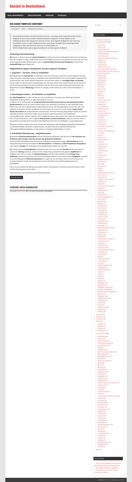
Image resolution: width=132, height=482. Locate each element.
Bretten (100, 91)
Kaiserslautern (103, 159)
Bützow (100, 367)
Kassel (100, 164)
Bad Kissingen (102, 74)
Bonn (99, 87)
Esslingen (101, 124)
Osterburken (102, 433)
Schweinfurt (102, 248)
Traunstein (101, 261)
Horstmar (101, 407)
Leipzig (100, 184)
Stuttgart (101, 254)
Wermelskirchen (103, 442)
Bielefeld (101, 78)
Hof (99, 153)
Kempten (101, 166)
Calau (99, 98)
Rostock (100, 234)
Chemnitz (101, 102)
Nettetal (100, 204)
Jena (99, 157)
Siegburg (101, 440)
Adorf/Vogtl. (102, 49)
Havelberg (101, 146)
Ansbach (101, 63)
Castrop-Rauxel (103, 100)
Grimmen (101, 400)
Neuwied (101, 431)
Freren (100, 389)
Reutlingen (101, 226)
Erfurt (100, 118)
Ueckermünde (103, 270)
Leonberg (101, 420)
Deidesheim (102, 109)
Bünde (100, 96)
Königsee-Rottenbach (105, 173)
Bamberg (101, 76)
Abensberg (101, 336)
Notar (98, 321)
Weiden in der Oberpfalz (106, 292)
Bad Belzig (101, 350)
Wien (98, 450)
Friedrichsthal (102, 392)
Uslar (99, 276)
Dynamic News (119, 480)
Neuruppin (101, 206)
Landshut (101, 181)
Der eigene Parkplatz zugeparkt (107, 468)
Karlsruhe (101, 162)
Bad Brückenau (103, 67)
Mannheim (101, 195)
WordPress (108, 480)
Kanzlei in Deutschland (27, 6)
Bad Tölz (100, 359)
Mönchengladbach (104, 197)
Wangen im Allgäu (104, 289)
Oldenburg (101, 215)
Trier (99, 263)
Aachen (100, 45)
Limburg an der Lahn (105, 186)
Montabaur (102, 427)
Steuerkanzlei (101, 334)
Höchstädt (101, 405)
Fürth (99, 133)
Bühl (99, 93)
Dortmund (101, 378)
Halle (99, 142)
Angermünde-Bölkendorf (106, 58)
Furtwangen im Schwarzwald (108, 396)
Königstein (100, 319)
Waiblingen (101, 283)
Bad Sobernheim (103, 356)
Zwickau (100, 447)
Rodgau (100, 438)
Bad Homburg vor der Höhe (107, 71)
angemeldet (21, 191)
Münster (101, 201)
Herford (100, 148)
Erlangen (101, 120)
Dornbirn (99, 314)
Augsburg (101, 65)
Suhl (99, 256)
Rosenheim (101, 232)
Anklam (100, 60)
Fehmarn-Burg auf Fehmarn (107, 383)
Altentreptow (102, 54)
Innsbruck (101, 155)
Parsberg (101, 219)
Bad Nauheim (102, 354)
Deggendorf (102, 372)
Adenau (100, 47)
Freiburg (101, 387)
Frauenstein (102, 385)
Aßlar (99, 347)
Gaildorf (100, 398)
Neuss (100, 429)
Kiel (99, 168)
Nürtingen (101, 210)
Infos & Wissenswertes (15, 15)
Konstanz (101, 175)
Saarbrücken (102, 241)
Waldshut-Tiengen (104, 287)
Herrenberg (102, 151)
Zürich (100, 305)
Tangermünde (102, 259)
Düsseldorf (101, 115)
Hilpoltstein (102, 403)
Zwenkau (101, 309)
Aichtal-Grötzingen (104, 343)
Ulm (99, 274)
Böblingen (101, 80)
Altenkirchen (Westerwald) (107, 51)
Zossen (100, 303)
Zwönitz (100, 311)
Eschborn (101, 122)
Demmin (101, 111)
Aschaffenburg (103, 345)
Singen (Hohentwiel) (105, 250)
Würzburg (101, 300)
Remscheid (101, 223)
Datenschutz (62, 15)
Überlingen (101, 267)
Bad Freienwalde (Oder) (106, 69)
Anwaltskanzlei (101, 42)
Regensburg (102, 221)
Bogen (100, 363)
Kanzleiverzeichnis (34, 15)
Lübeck (100, 188)
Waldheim (101, 285)
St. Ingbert (101, 252)
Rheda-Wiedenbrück (105, 228)
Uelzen (100, 272)
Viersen (100, 281)
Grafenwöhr (102, 140)
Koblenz (100, 324)
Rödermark (102, 230)
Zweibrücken (102, 307)
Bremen (100, 89)
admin (23, 29)
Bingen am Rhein (103, 361)
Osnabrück (101, 217)
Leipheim (101, 418)
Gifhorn (100, 137)
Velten (100, 278)
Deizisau (100, 374)
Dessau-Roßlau (103, 113)
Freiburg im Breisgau (105, 131)
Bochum (100, 85)
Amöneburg (102, 56)
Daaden (100, 104)
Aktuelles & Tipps (16, 177)
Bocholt (100, 82)
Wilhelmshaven (103, 298)
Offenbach (101, 212)
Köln (99, 170)
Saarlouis (101, 243)
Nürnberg (101, 208)
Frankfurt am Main (104, 126)
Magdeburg (102, 190)
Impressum (49, 15)
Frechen (100, 129)
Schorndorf (102, 245)
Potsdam (101, 436)
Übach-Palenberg (104, 265)
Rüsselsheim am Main (105, 239)
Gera (99, 135)
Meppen (100, 326)
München (101, 199)
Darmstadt (101, 107)
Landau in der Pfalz (104, 179)
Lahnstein (101, 177)
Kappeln (100, 411)
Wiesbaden (101, 296)
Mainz (100, 193)
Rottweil (100, 237)
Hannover (101, 144)
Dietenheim (102, 376)
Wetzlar (100, 294)
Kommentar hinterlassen (35, 29)
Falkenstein (102, 381)
